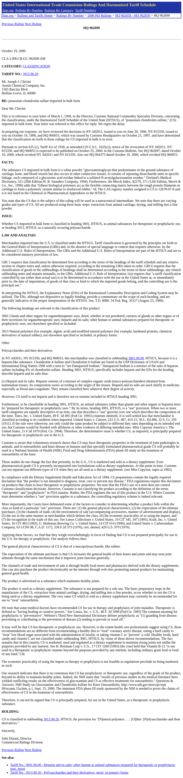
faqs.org (8, 10)
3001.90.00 (136, 358)
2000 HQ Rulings (100, 15)
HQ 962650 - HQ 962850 (132, 15)
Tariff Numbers (85, 10)
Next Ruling (33, 24)
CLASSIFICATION (36, 66)
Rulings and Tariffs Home (35, 15)
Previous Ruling (13, 24)
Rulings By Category (59, 10)
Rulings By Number (29, 10)
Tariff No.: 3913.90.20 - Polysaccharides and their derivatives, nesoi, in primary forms (69, 772)
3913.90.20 (30, 74)
